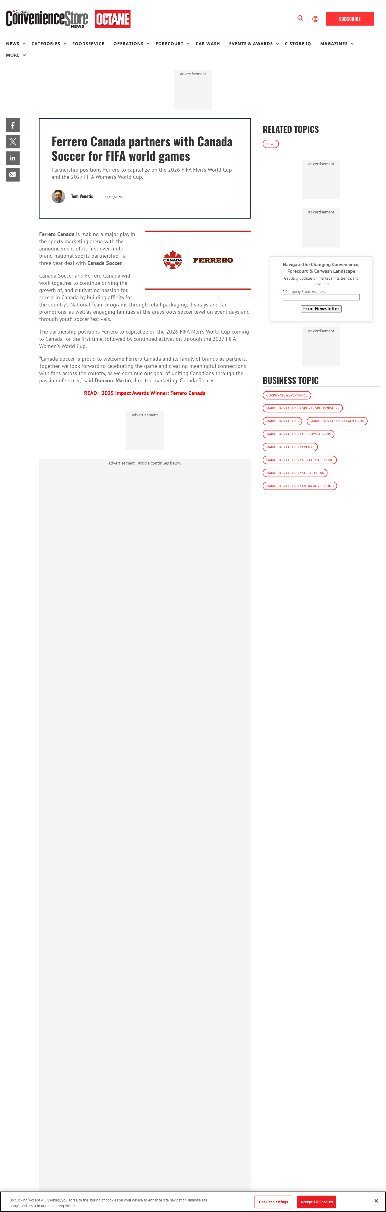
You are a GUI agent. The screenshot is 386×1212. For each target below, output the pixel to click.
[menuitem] (18, 43)
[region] (193, 1201)
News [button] (12, 43)
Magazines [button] (334, 43)
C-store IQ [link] (298, 43)
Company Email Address (304, 291)
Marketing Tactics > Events (290, 447)
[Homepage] (68, 19)
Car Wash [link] (208, 43)
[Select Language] (316, 19)
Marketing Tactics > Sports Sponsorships (302, 408)
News (270, 143)
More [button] (13, 55)
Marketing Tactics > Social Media (295, 473)
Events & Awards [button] (251, 43)
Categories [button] (45, 43)
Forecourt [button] (170, 43)
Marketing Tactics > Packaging (337, 421)
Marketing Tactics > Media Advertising (300, 485)
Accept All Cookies (316, 1201)
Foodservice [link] (88, 43)
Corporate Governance (287, 395)
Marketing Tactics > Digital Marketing (299, 460)
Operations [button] (128, 43)
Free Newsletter (321, 308)
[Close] (376, 1200)
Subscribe (350, 18)
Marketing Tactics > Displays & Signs (298, 434)
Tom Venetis (82, 196)
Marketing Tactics (282, 421)
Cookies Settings (273, 1201)
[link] (13, 125)
